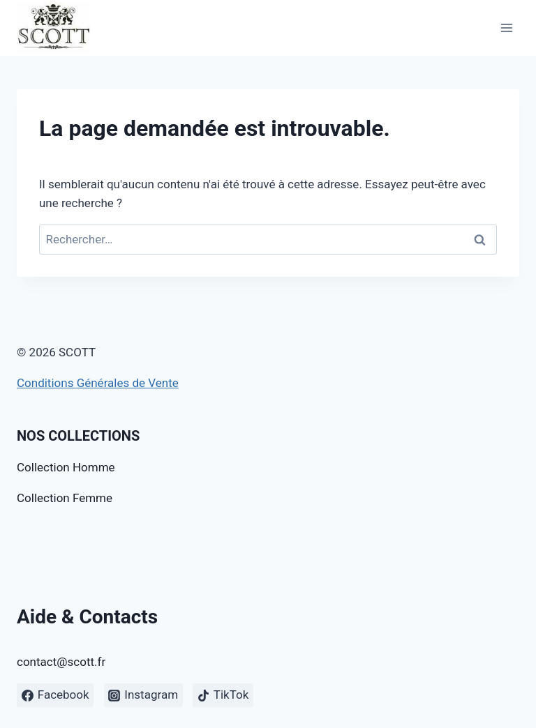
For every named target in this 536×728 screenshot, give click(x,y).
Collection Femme (64, 498)
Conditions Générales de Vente (98, 383)
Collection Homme (66, 467)
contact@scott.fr (61, 662)
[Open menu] (506, 27)
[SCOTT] (53, 28)
